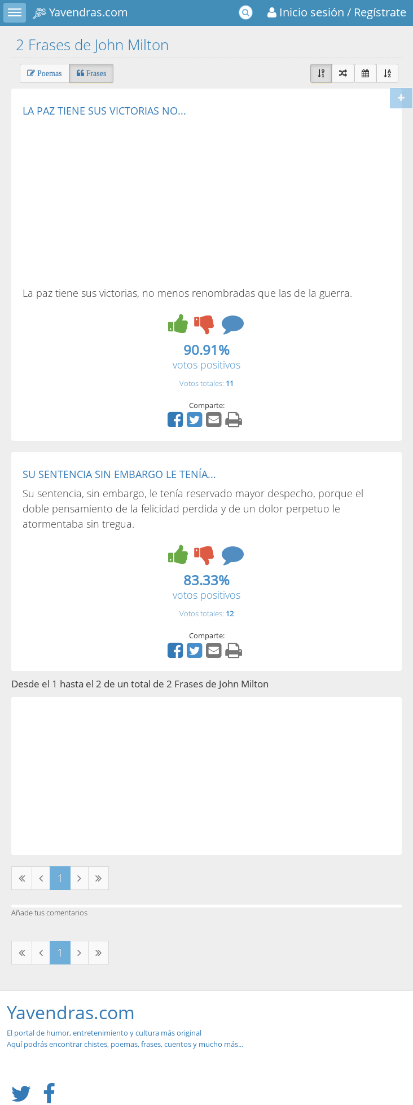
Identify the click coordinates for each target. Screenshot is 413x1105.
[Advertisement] (117, 201)
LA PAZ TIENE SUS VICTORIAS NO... (104, 110)
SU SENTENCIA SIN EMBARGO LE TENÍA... (119, 474)
